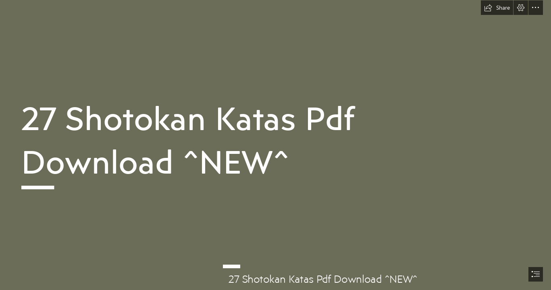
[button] (497, 7)
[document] (275, 145)
